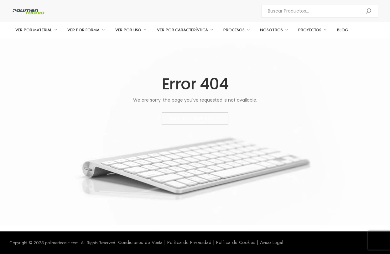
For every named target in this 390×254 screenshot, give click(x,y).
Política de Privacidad (189, 242)
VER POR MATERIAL (33, 30)
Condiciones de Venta (140, 242)
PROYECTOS (309, 30)
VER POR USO (128, 30)
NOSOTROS (271, 30)
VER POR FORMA (83, 30)
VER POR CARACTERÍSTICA (182, 30)
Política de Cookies (235, 242)
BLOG (342, 30)
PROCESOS (233, 30)
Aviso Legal (271, 242)
